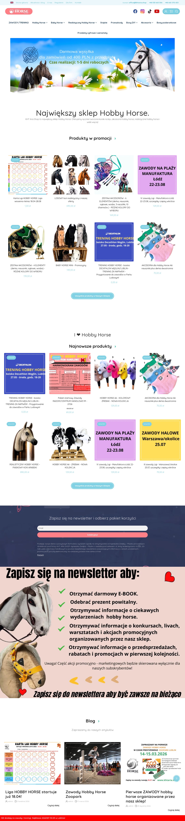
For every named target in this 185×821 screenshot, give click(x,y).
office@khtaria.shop (137, 3)
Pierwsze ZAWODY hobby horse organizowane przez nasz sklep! (150, 796)
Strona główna (22, 3)
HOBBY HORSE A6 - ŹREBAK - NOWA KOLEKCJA (69, 466)
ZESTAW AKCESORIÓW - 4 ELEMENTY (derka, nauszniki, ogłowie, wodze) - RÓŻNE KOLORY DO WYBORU (27, 268)
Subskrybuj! (92, 535)
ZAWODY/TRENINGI (19, 22)
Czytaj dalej (53, 805)
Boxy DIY (131, 22)
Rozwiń (40, 555)
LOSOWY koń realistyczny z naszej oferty (70, 200)
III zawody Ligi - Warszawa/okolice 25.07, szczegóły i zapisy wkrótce (160, 466)
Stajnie (103, 22)
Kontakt (78, 3)
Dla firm (69, 3)
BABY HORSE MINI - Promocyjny (71, 265)
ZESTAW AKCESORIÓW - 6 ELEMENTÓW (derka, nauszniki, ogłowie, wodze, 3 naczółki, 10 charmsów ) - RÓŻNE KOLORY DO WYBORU (114, 204)
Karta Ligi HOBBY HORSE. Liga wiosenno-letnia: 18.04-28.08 (27, 200)
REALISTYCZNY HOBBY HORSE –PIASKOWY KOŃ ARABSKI (25, 466)
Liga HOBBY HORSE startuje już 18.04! (31, 794)
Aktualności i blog (37, 3)
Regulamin (59, 3)
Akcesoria (147, 22)
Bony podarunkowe (166, 22)
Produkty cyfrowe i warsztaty (92, 33)
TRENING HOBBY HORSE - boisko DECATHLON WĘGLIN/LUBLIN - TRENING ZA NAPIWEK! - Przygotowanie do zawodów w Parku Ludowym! (114, 271)
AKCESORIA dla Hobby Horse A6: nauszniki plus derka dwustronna (157, 267)
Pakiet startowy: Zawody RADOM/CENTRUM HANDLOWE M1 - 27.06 (70, 401)
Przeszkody (117, 22)
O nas (49, 3)
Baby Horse (58, 22)
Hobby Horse (39, 22)
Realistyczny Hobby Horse (82, 22)
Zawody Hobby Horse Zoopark (86, 794)
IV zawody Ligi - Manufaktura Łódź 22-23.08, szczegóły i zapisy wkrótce (157, 200)
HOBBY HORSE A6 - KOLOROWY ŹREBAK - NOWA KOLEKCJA (115, 399)
